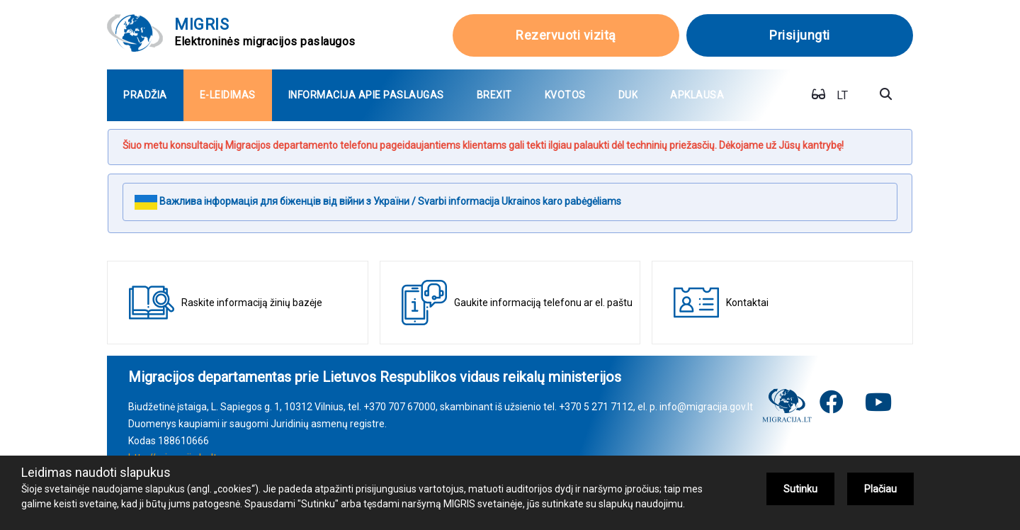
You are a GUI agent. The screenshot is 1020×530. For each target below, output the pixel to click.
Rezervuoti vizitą (566, 35)
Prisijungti (799, 35)
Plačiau (880, 489)
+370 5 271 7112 (596, 406)
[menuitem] (145, 95)
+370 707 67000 (399, 406)
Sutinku (800, 489)
